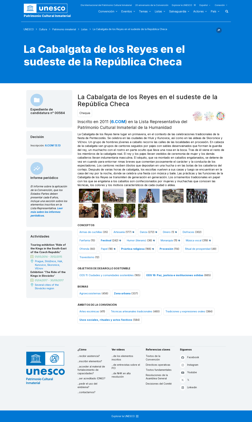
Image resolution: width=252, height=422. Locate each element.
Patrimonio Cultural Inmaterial (47, 16)
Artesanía (119, 232)
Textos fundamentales (159, 369)
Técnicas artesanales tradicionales (131, 311)
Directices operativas (158, 364)
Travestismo (86, 257)
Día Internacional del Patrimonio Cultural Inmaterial (106, 5)
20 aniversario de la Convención (151, 5)
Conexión (220, 5)
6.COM (118, 121)
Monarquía (166, 240)
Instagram (189, 365)
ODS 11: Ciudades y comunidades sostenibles (106, 275)
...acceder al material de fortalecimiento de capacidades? (91, 370)
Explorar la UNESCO (184, 5)
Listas (158, 11)
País (213, 11)
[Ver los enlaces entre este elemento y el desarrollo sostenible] (220, 116)
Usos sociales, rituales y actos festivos (105, 319)
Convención (106, 11)
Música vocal (193, 240)
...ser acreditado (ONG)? (91, 378)
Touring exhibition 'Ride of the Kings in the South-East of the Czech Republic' (48, 248)
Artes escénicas (89, 311)
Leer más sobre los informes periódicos (46, 212)
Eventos (126, 11)
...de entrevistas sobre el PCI (126, 366)
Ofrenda (84, 248)
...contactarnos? (86, 392)
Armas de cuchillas (90, 232)
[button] (219, 32)
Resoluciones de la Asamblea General (157, 377)
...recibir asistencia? (89, 355)
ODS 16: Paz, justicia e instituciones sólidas (174, 275)
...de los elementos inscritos (122, 357)
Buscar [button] (225, 11)
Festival (106, 240)
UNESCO (29, 29)
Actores (198, 11)
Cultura (43, 29)
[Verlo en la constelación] (197, 116)
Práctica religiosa (133, 248)
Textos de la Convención (153, 357)
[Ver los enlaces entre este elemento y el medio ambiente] (209, 116)
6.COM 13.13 (53, 145)
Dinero (167, 232)
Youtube (188, 372)
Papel (104, 248)
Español (204, 5)
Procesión (166, 248)
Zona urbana (122, 293)
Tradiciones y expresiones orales (185, 311)
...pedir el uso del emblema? (87, 385)
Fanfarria (84, 240)
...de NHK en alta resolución (121, 375)
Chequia (84, 113)
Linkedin (188, 387)
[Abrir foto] (89, 196)
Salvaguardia (177, 11)
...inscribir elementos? (90, 361)
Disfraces (188, 232)
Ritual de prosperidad (198, 248)
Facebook (189, 357)
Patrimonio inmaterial (64, 29)
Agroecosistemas (90, 293)
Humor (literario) (136, 240)
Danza (143, 232)
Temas (143, 11)
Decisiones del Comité (159, 383)
